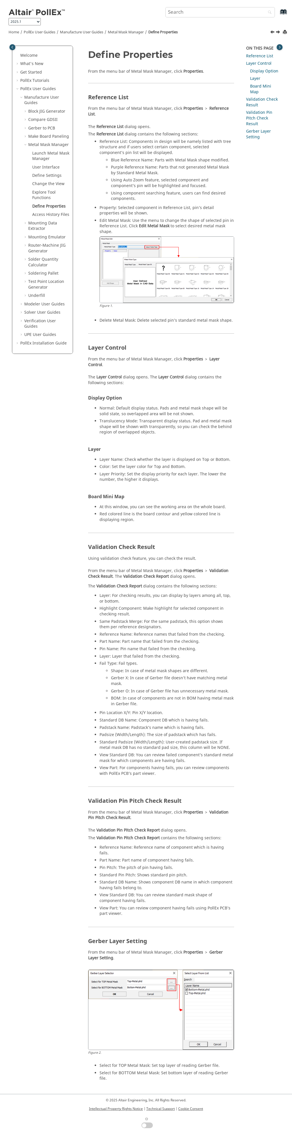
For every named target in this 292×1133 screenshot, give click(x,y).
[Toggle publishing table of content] (12, 47)
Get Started (31, 72)
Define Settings (47, 176)
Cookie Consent (190, 1108)
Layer (255, 79)
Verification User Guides (40, 324)
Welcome (29, 55)
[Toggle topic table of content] (280, 47)
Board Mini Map (260, 89)
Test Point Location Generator (46, 284)
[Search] (268, 12)
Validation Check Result (262, 102)
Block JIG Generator (46, 111)
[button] (18, 55)
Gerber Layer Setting (258, 134)
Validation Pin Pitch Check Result (259, 118)
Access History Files (50, 215)
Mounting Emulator (47, 237)
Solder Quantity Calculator (43, 262)
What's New (31, 64)
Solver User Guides (42, 312)
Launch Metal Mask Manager (50, 156)
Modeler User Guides (44, 304)
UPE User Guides (40, 335)
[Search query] (220, 12)
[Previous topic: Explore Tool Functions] (273, 32)
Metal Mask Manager (126, 32)
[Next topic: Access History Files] (278, 32)
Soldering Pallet (43, 273)
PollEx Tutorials (34, 81)
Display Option (264, 71)
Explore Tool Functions (44, 195)
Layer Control (258, 63)
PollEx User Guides (39, 32)
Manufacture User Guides (81, 32)
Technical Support (160, 1108)
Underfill (36, 296)
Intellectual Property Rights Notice (116, 1108)
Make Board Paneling (48, 136)
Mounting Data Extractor (42, 226)
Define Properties (163, 32)
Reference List (259, 56)
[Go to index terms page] (277, 15)
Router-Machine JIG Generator (47, 248)
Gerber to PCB (41, 128)
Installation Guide (43, 343)
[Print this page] (285, 32)
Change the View (48, 184)
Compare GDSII (43, 120)
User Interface (46, 167)
